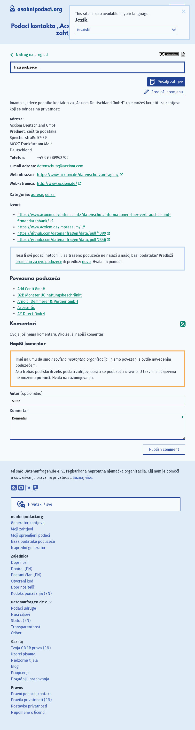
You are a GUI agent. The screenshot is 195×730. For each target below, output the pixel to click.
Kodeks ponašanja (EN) (31, 593)
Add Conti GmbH (31, 289)
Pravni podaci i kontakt (31, 693)
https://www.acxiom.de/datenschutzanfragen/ (78, 174)
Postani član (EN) (26, 575)
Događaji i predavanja (30, 679)
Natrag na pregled (29, 54)
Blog (15, 666)
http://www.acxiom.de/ (57, 183)
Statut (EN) (21, 620)
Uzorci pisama (23, 654)
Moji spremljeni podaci (30, 535)
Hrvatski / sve (40, 504)
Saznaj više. (83, 477)
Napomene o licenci (28, 712)
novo (86, 261)
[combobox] (97, 67)
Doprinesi (19, 562)
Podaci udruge (23, 608)
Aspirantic (26, 307)
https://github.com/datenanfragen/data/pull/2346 (61, 239)
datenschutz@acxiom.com (60, 166)
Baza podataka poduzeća (33, 541)
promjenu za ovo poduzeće (39, 261)
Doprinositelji (22, 587)
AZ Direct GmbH (31, 313)
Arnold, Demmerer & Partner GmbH (47, 301)
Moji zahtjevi (22, 529)
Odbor (16, 633)
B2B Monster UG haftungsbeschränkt (49, 295)
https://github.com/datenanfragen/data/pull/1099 (61, 233)
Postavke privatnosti (29, 706)
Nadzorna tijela (24, 660)
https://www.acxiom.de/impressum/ (49, 227)
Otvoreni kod (22, 581)
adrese (37, 194)
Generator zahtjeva (28, 522)
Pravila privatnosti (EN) (31, 700)
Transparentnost (25, 627)
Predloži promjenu (167, 92)
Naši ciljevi (20, 614)
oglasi (50, 194)
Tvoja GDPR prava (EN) (31, 648)
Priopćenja (20, 672)
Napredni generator (28, 547)
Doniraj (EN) (21, 569)
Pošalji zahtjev (170, 81)
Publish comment (164, 449)
